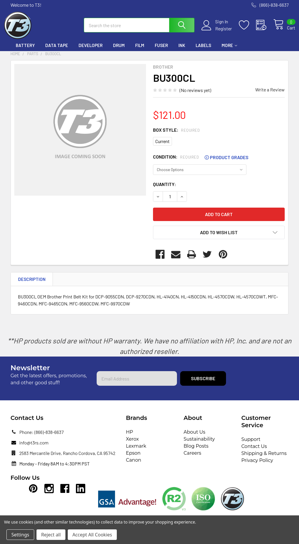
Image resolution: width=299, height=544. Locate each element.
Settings (20, 534)
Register (216, 32)
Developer (90, 50)
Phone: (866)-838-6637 (41, 437)
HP (129, 437)
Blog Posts (196, 451)
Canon (133, 465)
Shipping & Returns (263, 458)
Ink (181, 50)
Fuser (161, 50)
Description (32, 284)
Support (250, 444)
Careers (192, 458)
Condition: (200, 162)
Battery (25, 50)
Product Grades (226, 162)
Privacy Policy (257, 465)
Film (139, 50)
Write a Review (270, 94)
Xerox (132, 444)
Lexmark (136, 451)
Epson (133, 458)
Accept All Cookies (92, 534)
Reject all (51, 534)
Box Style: (176, 135)
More (229, 50)
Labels (203, 50)
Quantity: (164, 189)
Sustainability (199, 444)
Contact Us (254, 451)
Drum (119, 50)
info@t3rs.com (33, 448)
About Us (194, 437)
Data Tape (56, 50)
